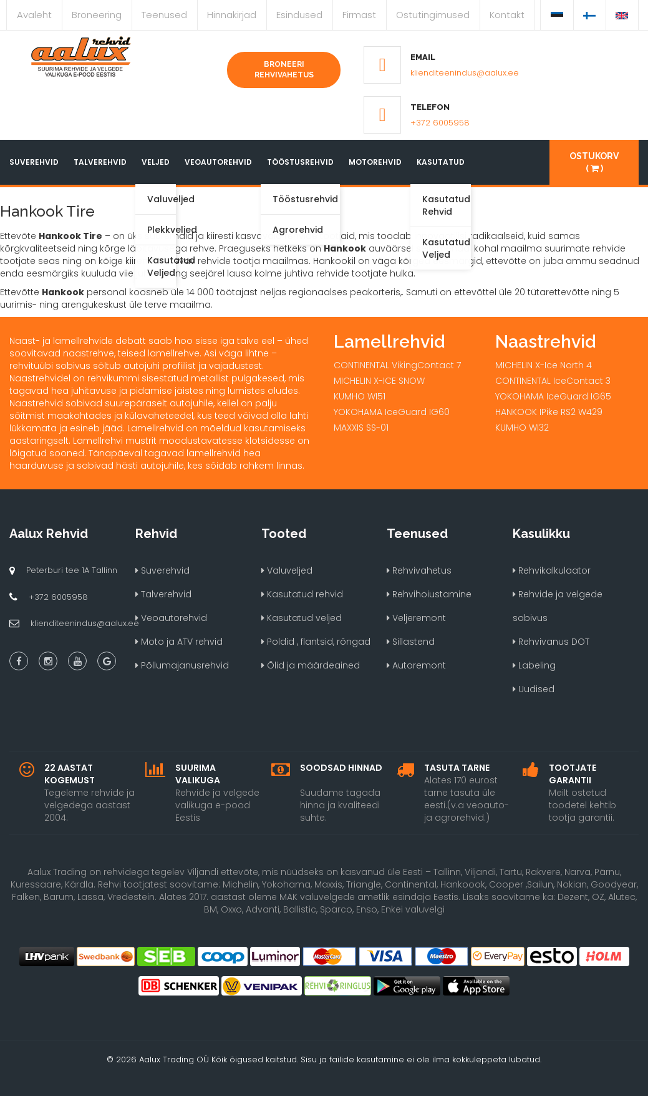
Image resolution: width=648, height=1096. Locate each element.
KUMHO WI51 (359, 396)
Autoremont (416, 665)
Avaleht (34, 14)
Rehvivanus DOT (551, 641)
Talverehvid (100, 162)
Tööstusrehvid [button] (300, 162)
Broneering (97, 14)
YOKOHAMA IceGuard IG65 (553, 396)
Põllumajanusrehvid (182, 665)
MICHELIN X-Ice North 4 (543, 365)
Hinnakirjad (231, 14)
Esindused (299, 14)
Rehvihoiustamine (429, 594)
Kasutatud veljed (301, 618)
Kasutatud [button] (441, 162)
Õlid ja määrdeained (310, 665)
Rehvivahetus (419, 570)
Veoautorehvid (218, 162)
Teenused (164, 14)
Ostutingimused (433, 14)
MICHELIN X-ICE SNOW (379, 380)
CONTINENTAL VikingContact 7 (397, 365)
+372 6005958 (440, 123)
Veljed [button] (156, 162)
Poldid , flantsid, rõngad (315, 641)
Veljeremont (416, 618)
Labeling (534, 665)
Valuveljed (286, 570)
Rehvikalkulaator (552, 570)
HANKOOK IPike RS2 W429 (548, 412)
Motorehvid (375, 162)
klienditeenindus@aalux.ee (464, 73)
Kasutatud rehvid (302, 594)
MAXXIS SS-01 (361, 427)
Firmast (359, 14)
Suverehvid (34, 162)
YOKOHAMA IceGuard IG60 (392, 412)
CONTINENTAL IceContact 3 (553, 380)
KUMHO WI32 (522, 427)
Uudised (533, 689)
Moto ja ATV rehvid (179, 641)
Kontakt (507, 14)
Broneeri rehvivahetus (284, 69)
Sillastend (411, 641)
